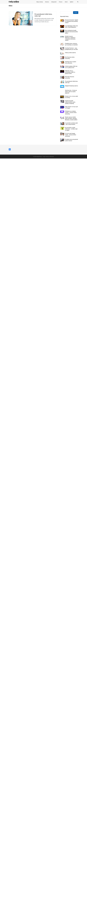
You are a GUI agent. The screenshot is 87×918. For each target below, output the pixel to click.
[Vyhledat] (77, 1)
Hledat (75, 12)
